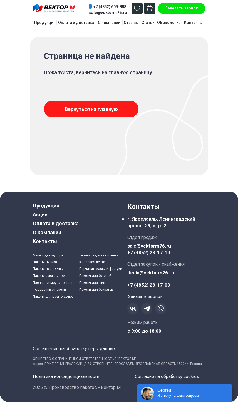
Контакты (45, 241)
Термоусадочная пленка (99, 255)
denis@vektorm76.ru (150, 272)
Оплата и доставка (56, 223)
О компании (47, 232)
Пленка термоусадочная (52, 283)
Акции (40, 214)
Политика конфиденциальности (66, 376)
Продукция (46, 206)
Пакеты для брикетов (96, 290)
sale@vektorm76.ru (108, 12)
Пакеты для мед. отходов (53, 297)
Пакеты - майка (45, 262)
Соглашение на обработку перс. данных (74, 348)
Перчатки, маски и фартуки (100, 269)
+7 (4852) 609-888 (109, 6)
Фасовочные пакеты (49, 290)
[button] (181, 8)
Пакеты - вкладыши (48, 269)
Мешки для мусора (48, 255)
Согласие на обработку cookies (167, 376)
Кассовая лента (92, 262)
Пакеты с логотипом (49, 276)
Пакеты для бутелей (95, 276)
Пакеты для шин (92, 283)
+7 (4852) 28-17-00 (148, 285)
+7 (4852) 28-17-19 (148, 252)
